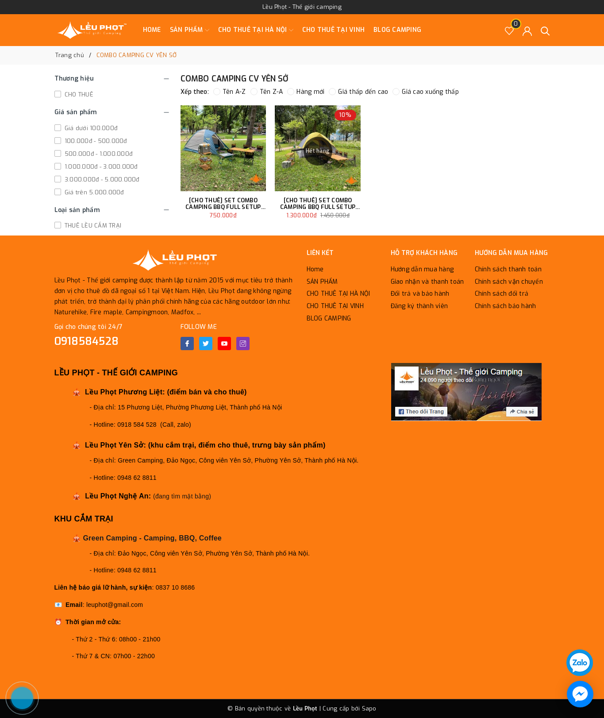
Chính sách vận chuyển (509, 282)
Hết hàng (318, 150)
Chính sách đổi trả (502, 294)
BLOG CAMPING (397, 30)
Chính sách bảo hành (505, 306)
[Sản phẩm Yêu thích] (509, 30)
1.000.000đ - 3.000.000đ (100, 166)
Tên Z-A (266, 92)
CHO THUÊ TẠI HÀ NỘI (255, 30)
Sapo (369, 708)
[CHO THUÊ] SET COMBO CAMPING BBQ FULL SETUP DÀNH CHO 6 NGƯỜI (223, 204)
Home (152, 30)
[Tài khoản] (527, 30)
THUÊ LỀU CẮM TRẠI (92, 225)
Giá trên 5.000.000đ (93, 192)
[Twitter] (205, 343)
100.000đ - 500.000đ (95, 141)
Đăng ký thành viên (419, 306)
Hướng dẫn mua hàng (422, 269)
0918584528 (86, 341)
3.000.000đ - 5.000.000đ (101, 179)
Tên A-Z (229, 92)
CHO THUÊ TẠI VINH (333, 30)
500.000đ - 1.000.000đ (98, 154)
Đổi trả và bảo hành (420, 294)
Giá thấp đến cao (358, 92)
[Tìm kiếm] (545, 30)
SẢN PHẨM (189, 30)
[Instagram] (243, 343)
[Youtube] (224, 343)
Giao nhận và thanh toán (427, 282)
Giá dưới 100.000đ (90, 128)
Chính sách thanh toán (508, 269)
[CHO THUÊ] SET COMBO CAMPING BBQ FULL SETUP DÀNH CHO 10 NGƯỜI (318, 204)
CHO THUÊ (78, 94)
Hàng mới (305, 92)
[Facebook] (187, 343)
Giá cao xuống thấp (425, 92)
